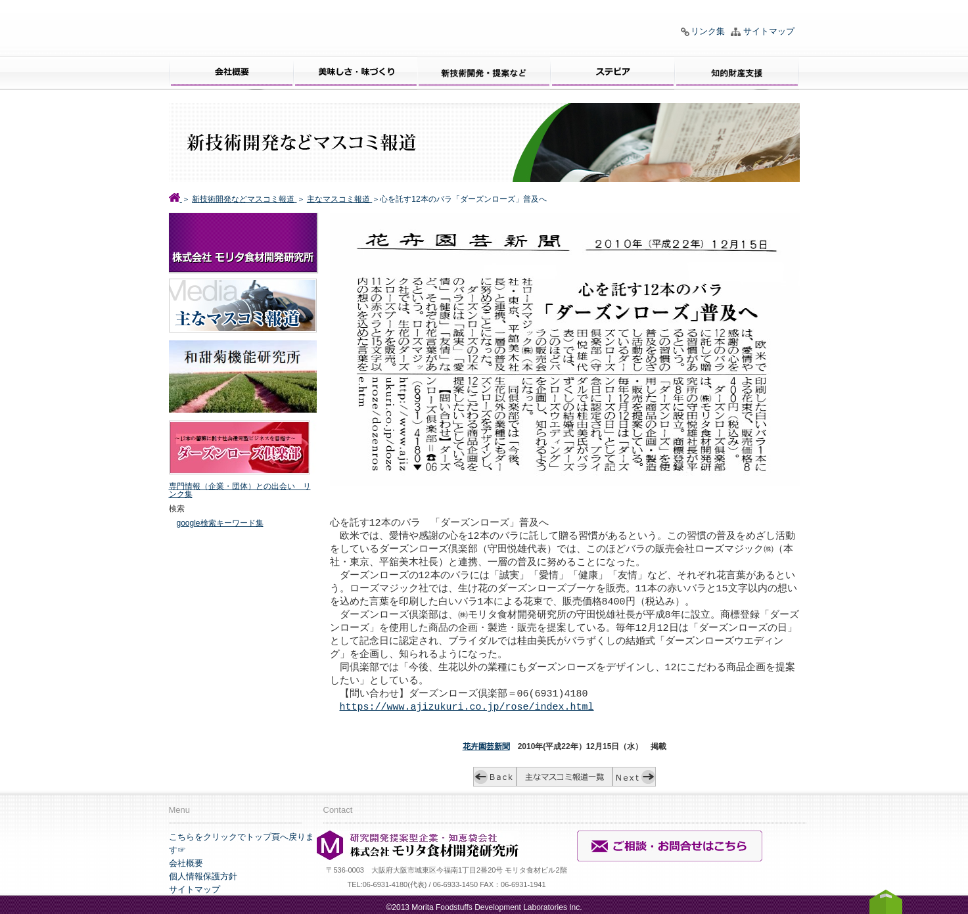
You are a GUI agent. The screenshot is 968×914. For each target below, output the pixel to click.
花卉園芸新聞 (486, 744)
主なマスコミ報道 (339, 199)
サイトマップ (769, 31)
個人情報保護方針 (203, 874)
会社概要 (186, 861)
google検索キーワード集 (220, 523)
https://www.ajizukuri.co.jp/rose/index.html (467, 705)
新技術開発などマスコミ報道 (244, 199)
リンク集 (708, 31)
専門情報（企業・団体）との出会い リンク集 (240, 490)
